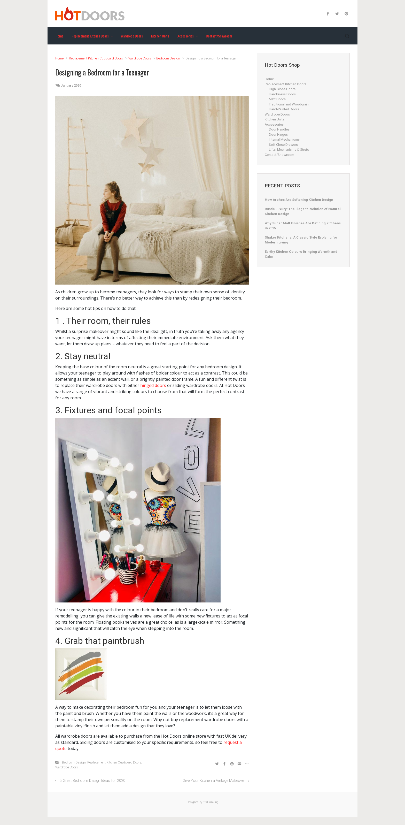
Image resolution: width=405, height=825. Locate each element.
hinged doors (153, 385)
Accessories (274, 124)
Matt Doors (277, 99)
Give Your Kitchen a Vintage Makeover (214, 780)
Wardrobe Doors (139, 58)
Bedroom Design (168, 58)
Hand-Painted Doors (284, 109)
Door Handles (279, 129)
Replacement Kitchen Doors (285, 84)
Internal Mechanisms (284, 139)
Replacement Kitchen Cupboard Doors (96, 58)
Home (59, 58)
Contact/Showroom (279, 155)
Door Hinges (278, 134)
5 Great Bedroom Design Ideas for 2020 (92, 780)
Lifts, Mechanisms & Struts (289, 149)
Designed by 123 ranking (203, 802)
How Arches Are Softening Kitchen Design (299, 200)
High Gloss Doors (282, 89)
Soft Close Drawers (283, 145)
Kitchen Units (274, 119)
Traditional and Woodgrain (289, 104)
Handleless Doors (282, 94)
